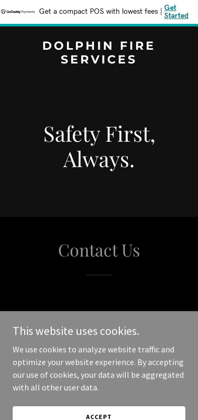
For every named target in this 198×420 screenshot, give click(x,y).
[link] (99, 60)
